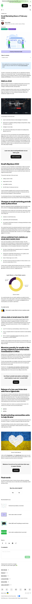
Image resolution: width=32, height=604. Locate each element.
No (19, 492)
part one (4, 408)
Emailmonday (10, 455)
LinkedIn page (18, 455)
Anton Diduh (7, 22)
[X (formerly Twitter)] (5, 543)
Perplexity (12, 29)
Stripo (2, 136)
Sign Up (25, 5)
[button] (18, 596)
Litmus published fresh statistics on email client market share (14, 238)
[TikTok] (20, 589)
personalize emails (14, 335)
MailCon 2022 (6, 81)
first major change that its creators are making (18, 207)
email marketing (24, 65)
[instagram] (16, 589)
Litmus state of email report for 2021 (14, 317)
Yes (13, 492)
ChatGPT (4, 29)
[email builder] (2, 6)
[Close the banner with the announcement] (30, 1)
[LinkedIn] (9, 543)
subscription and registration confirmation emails (18, 367)
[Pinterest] (12, 543)
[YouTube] (25, 589)
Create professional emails (16, 51)
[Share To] (15, 543)
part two (4, 411)
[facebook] (2, 543)
